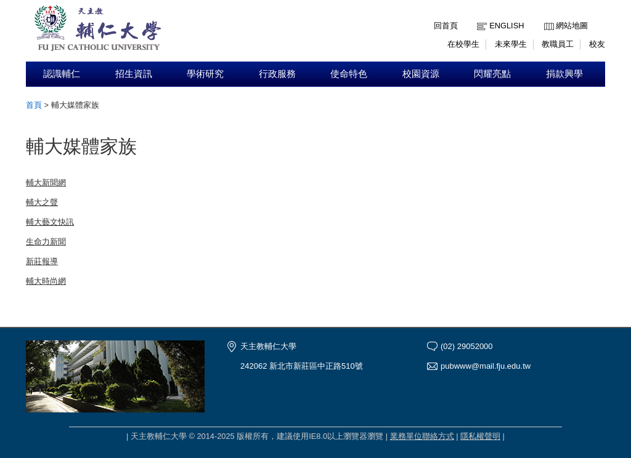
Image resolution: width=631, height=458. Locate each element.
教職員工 (558, 44)
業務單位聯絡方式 (422, 436)
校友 (597, 44)
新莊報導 (42, 261)
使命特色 (348, 74)
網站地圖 (572, 25)
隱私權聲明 (480, 436)
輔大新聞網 (46, 182)
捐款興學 (564, 74)
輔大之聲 (42, 202)
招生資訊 (133, 74)
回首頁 (446, 25)
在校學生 (463, 44)
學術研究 (205, 74)
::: (546, 16)
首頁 (34, 105)
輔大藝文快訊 (50, 222)
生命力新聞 (46, 241)
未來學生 (511, 44)
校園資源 (420, 74)
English (506, 25)
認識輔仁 (61, 74)
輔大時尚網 (46, 281)
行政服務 (277, 74)
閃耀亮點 (492, 74)
